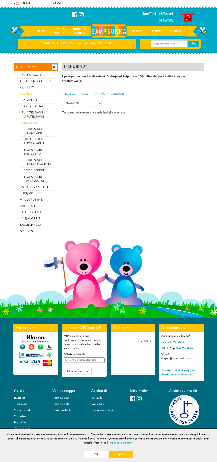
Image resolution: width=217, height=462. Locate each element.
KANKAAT (137, 31)
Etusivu (40, 31)
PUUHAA (157, 31)
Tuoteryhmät (27, 67)
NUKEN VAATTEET (35, 187)
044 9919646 (175, 342)
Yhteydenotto (22, 416)
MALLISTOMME (31, 199)
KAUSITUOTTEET (32, 212)
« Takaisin (68, 94)
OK (96, 454)
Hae (193, 43)
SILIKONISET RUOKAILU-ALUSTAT (38, 162)
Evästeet (19, 397)
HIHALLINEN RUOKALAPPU (34, 141)
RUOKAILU (29, 123)
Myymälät (20, 422)
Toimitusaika (61, 397)
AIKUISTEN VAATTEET (79, 31)
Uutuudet (176, 31)
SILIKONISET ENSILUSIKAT (33, 151)
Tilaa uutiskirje (76, 371)
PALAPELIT (29, 100)
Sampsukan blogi (102, 410)
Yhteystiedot (22, 410)
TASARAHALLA (30, 225)
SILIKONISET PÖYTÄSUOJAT (34, 178)
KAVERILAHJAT (33, 106)
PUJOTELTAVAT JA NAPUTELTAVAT (34, 114)
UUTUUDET (27, 206)
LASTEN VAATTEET (60, 31)
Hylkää (121, 454)
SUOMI (58, 3)
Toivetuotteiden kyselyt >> (178, 370)
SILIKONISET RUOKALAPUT (34, 131)
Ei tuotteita (166, 20)
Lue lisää (144, 341)
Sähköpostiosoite (75, 354)
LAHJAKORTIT (30, 218)
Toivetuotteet (61, 410)
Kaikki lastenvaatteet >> (176, 374)
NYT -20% (26, 231)
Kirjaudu (97, 397)
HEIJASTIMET (31, 193)
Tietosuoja (20, 404)
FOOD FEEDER (34, 170)
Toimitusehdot (62, 404)
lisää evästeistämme (120, 442)
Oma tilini (148, 14)
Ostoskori (166, 14)
